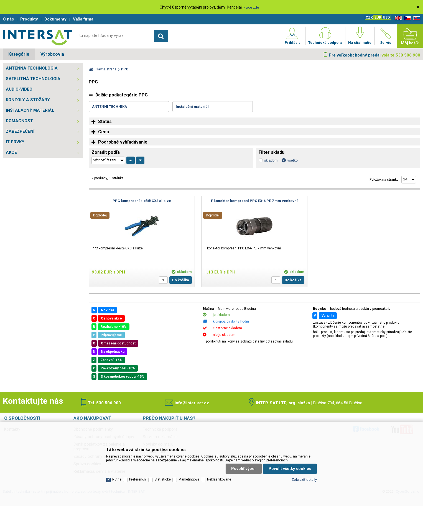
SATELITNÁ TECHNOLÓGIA (33, 78)
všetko (292, 160)
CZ (406, 18)
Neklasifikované (219, 479)
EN (397, 18)
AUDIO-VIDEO (19, 89)
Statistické (162, 479)
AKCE (11, 152)
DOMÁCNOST (19, 120)
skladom (270, 160)
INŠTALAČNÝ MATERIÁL (30, 110)
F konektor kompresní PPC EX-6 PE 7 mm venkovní (254, 201)
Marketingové (189, 479)
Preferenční (138, 479)
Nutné (116, 479)
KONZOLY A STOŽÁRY (28, 99)
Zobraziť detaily (304, 479)
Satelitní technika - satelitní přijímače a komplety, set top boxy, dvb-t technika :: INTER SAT (37, 37)
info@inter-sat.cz (192, 402)
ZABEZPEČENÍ (20, 131)
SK (416, 18)
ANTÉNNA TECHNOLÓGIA (32, 68)
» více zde (251, 7)
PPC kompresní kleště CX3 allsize (142, 201)
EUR (377, 17)
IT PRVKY (15, 141)
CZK (369, 17)
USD (386, 17)
